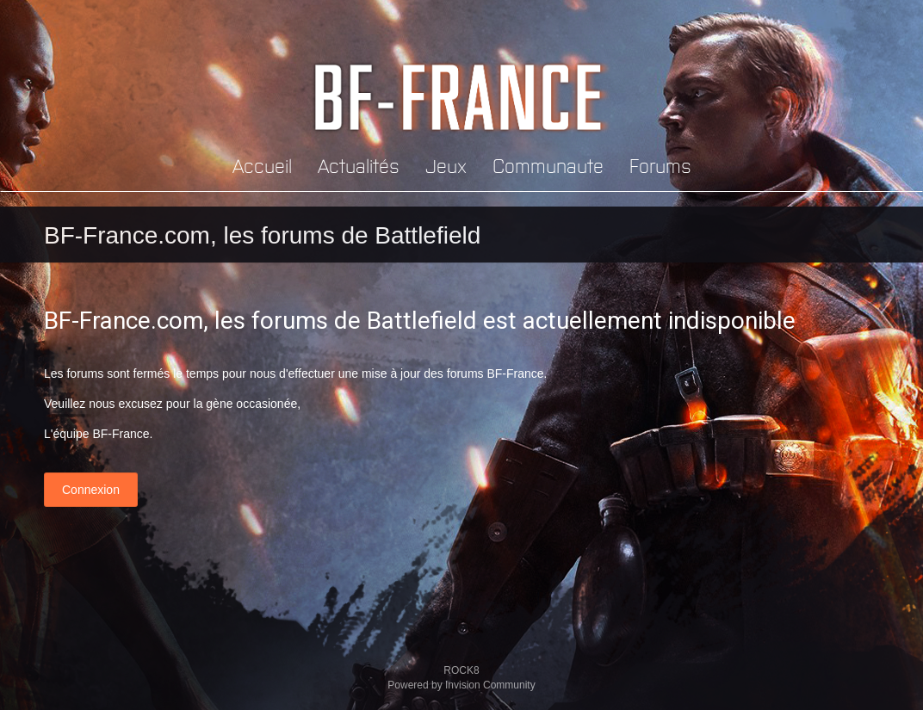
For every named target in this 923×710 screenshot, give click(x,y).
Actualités (359, 164)
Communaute (548, 164)
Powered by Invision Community (461, 685)
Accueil (262, 164)
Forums (660, 164)
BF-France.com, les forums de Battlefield (262, 235)
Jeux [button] (446, 164)
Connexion (91, 490)
